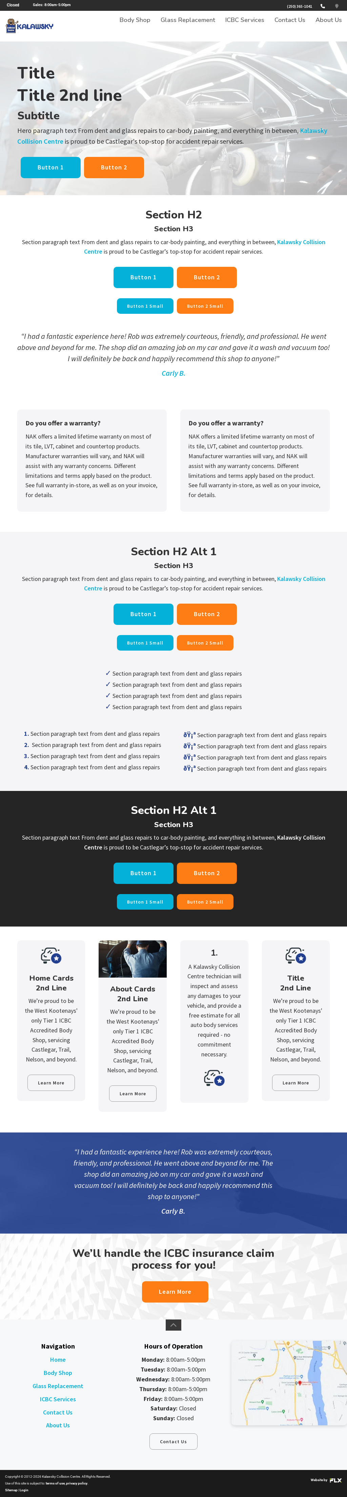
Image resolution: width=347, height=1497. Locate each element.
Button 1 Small (145, 306)
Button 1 (51, 167)
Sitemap (11, 1490)
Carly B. (174, 373)
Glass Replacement (188, 26)
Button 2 (114, 167)
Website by (326, 1480)
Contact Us (289, 26)
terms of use (55, 1483)
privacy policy (76, 1483)
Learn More (51, 1083)
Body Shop (135, 26)
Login (24, 1490)
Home (58, 1359)
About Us (328, 26)
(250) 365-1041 (299, 6)
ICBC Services (244, 26)
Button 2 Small (205, 306)
